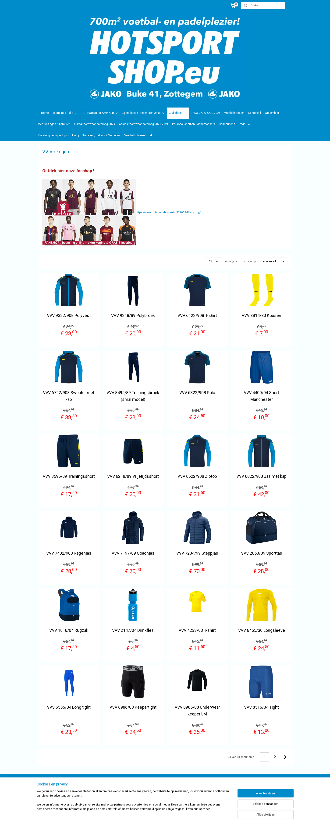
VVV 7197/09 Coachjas (132, 553)
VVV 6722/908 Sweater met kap (68, 396)
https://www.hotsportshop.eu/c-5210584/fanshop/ (167, 212)
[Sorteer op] (273, 261)
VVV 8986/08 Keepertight (132, 707)
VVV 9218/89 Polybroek (133, 315)
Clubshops (178, 113)
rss (186, 810)
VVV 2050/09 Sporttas (261, 553)
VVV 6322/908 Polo (197, 392)
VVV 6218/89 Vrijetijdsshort (133, 476)
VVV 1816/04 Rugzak (68, 630)
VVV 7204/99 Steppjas (197, 553)
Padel (245, 124)
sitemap (177, 810)
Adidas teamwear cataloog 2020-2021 (143, 124)
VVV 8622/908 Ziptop (197, 476)
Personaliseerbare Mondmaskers (193, 124)
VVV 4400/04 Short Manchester (261, 396)
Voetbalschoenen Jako (139, 135)
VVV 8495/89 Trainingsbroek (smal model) (132, 396)
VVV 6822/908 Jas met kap (261, 476)
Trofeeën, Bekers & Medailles (102, 135)
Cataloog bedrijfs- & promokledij (58, 135)
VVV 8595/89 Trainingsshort (69, 476)
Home (45, 113)
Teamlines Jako (65, 113)
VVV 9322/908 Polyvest (68, 315)
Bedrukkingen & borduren (54, 124)
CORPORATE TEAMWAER (100, 113)
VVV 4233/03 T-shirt (197, 630)
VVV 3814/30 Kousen (261, 315)
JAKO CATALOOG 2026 (205, 113)
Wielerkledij (272, 113)
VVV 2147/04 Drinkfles (133, 630)
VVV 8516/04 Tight (261, 707)
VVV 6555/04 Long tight (68, 707)
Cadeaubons (227, 124)
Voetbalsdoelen (234, 113)
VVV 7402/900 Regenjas (68, 553)
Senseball (254, 113)
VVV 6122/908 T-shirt (197, 315)
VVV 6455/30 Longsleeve (261, 630)
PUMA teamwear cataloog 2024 (94, 124)
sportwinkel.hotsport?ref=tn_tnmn (160, 785)
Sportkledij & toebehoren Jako (143, 113)
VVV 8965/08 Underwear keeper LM (197, 710)
